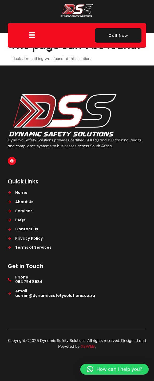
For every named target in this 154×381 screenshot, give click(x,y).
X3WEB (88, 346)
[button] (31, 35)
